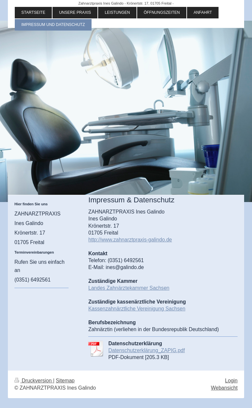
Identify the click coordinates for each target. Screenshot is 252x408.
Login (231, 380)
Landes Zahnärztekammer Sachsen (128, 288)
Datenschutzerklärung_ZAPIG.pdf (146, 350)
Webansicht (224, 388)
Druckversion (33, 380)
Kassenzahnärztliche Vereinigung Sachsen (136, 308)
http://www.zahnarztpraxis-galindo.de (130, 239)
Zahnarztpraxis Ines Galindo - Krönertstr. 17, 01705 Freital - (126, 3)
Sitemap (65, 380)
